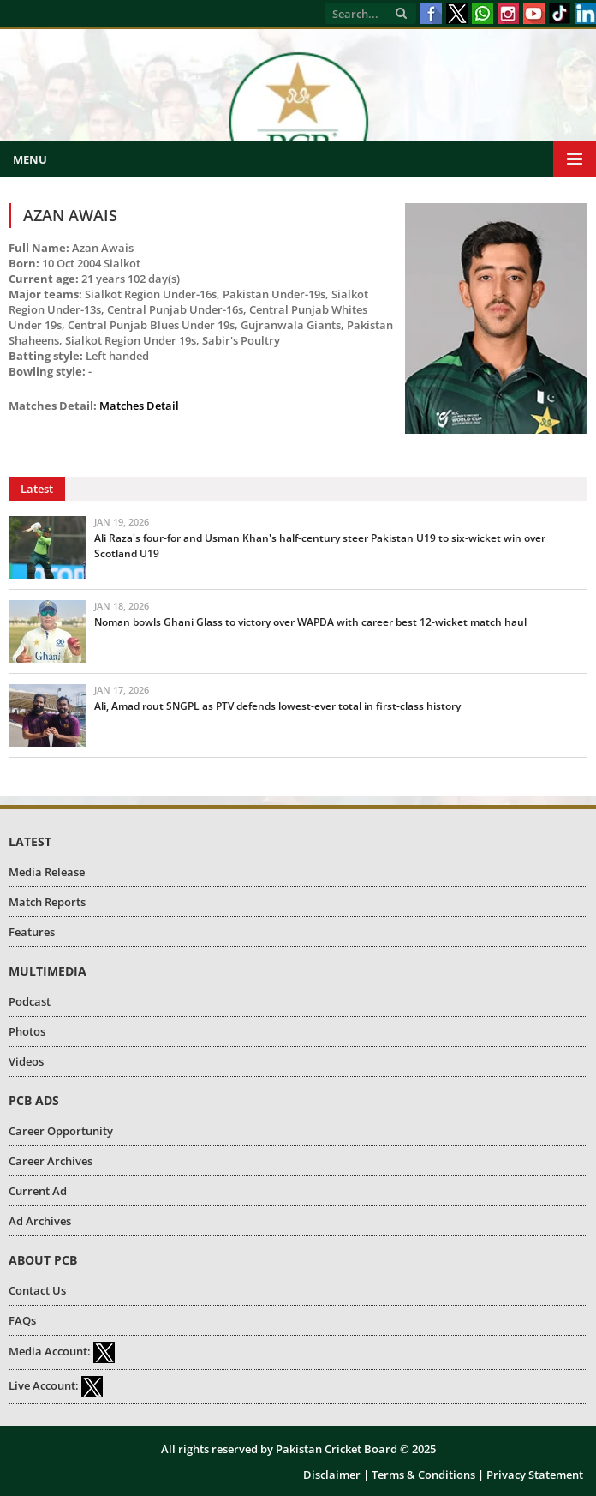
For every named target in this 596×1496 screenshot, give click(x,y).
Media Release (47, 872)
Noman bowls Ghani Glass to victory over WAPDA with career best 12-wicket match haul (310, 622)
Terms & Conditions (423, 1474)
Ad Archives (40, 1221)
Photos (27, 1031)
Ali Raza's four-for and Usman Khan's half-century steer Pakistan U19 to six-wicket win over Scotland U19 (319, 546)
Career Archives (50, 1161)
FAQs (22, 1320)
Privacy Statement (534, 1474)
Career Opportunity (61, 1131)
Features (32, 932)
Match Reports (47, 902)
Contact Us (37, 1290)
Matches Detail (139, 405)
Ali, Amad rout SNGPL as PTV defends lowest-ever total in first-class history (277, 706)
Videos (26, 1061)
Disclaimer (332, 1474)
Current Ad (38, 1191)
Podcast (30, 1001)
